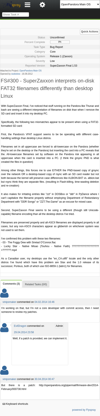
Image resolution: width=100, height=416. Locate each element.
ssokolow (15, 74)
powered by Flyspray (84, 409)
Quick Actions (89, 31)
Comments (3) (11, 283)
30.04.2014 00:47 (44, 379)
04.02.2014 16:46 (44, 302)
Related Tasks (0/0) (36, 284)
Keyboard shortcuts (15, 403)
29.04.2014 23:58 (24, 332)
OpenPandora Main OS (30, 71)
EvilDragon (20, 325)
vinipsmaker (9, 302)
